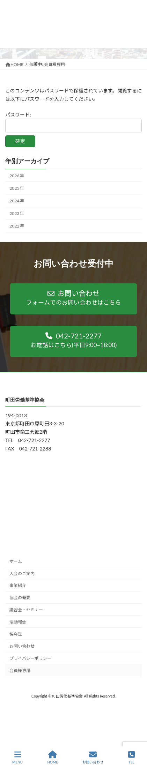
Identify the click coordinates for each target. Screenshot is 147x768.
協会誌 (15, 634)
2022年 (16, 226)
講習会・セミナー (26, 609)
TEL (131, 757)
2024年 (16, 200)
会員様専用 (19, 670)
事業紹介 (17, 585)
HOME (52, 757)
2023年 (16, 213)
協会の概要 (19, 597)
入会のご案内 (22, 573)
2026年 (16, 175)
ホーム (15, 561)
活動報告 (17, 622)
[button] (73, 298)
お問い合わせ (22, 646)
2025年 (16, 188)
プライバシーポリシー (30, 658)
